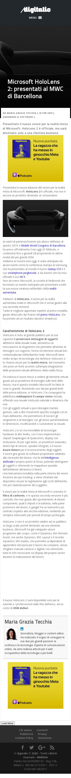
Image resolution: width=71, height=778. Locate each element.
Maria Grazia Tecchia (21, 113)
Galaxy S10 (54, 269)
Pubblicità (26, 734)
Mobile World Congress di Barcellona (43, 245)
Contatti (42, 730)
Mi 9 (22, 277)
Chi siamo (25, 730)
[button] (33, 17)
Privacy (42, 734)
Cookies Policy (24, 738)
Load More (7, 723)
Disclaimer (45, 738)
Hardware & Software (18, 117)
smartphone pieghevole (22, 273)
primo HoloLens (50, 314)
